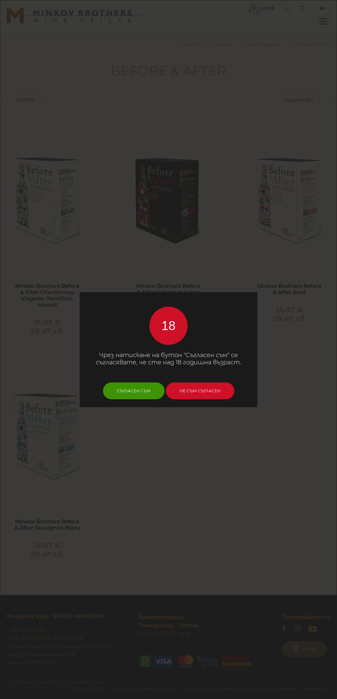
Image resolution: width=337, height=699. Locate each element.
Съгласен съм (134, 390)
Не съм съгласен (200, 390)
